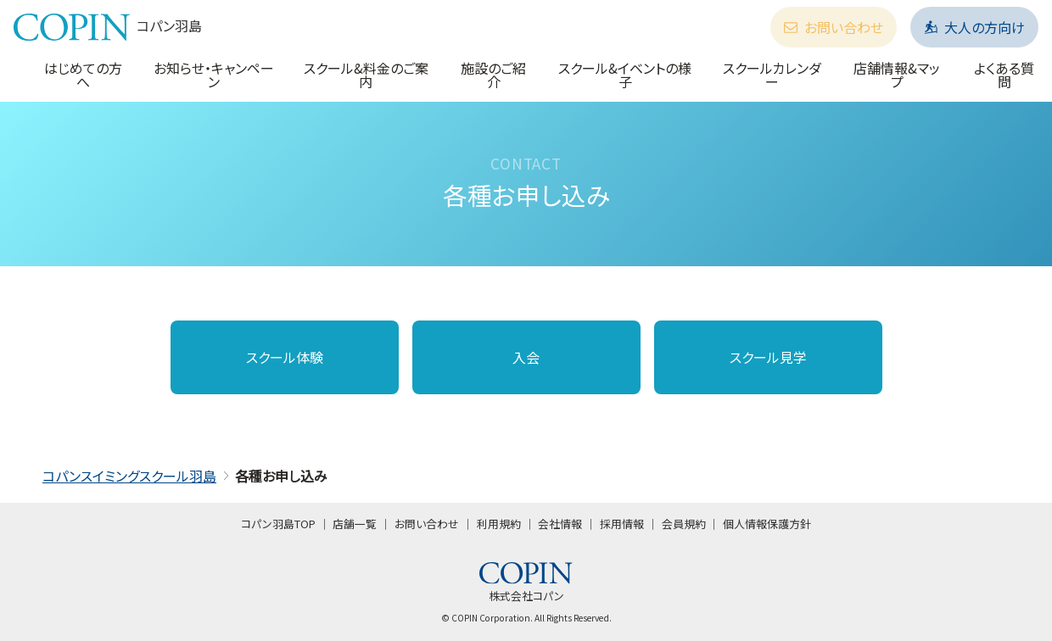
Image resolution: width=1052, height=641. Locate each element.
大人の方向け (974, 27)
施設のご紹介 (493, 74)
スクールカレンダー (772, 74)
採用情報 (622, 524)
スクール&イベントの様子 (624, 74)
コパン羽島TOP (278, 524)
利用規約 (499, 524)
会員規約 (684, 524)
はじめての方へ (83, 74)
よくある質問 (1004, 74)
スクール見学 (768, 357)
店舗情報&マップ (896, 74)
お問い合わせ (833, 27)
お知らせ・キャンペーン (214, 74)
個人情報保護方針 (767, 524)
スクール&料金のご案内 (366, 74)
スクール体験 (284, 357)
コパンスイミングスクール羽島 (129, 475)
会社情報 (560, 524)
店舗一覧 (355, 524)
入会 (526, 357)
